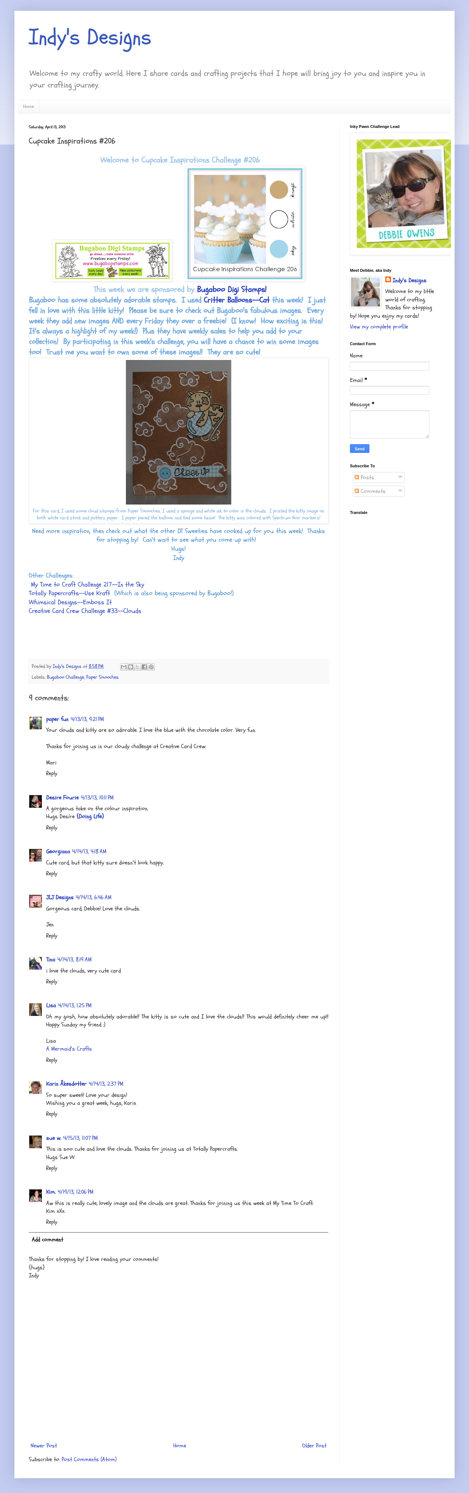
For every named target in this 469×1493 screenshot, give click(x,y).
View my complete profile (379, 327)
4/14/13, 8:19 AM (74, 960)
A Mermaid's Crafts (69, 1049)
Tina (50, 960)
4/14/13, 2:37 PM (106, 1084)
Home (28, 106)
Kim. (51, 1192)
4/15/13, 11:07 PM (80, 1138)
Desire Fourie (62, 798)
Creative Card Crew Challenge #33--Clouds (85, 610)
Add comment (47, 1240)
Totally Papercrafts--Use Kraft (69, 593)
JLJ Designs (60, 897)
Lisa (51, 1005)
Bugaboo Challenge (65, 677)
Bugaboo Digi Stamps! (232, 289)
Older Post (314, 1446)
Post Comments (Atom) (89, 1459)
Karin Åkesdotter (66, 1084)
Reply (51, 773)
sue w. (53, 1138)
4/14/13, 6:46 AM (93, 897)
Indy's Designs (90, 37)
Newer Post (44, 1446)
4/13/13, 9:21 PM (87, 719)
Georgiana (58, 851)
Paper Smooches (102, 677)
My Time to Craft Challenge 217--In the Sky (87, 584)
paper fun (57, 719)
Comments (370, 491)
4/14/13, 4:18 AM (89, 851)
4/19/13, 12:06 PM (75, 1192)
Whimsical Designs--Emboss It (70, 602)
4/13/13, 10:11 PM (97, 798)
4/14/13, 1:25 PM (75, 1005)
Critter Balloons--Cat (236, 300)
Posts (364, 477)
